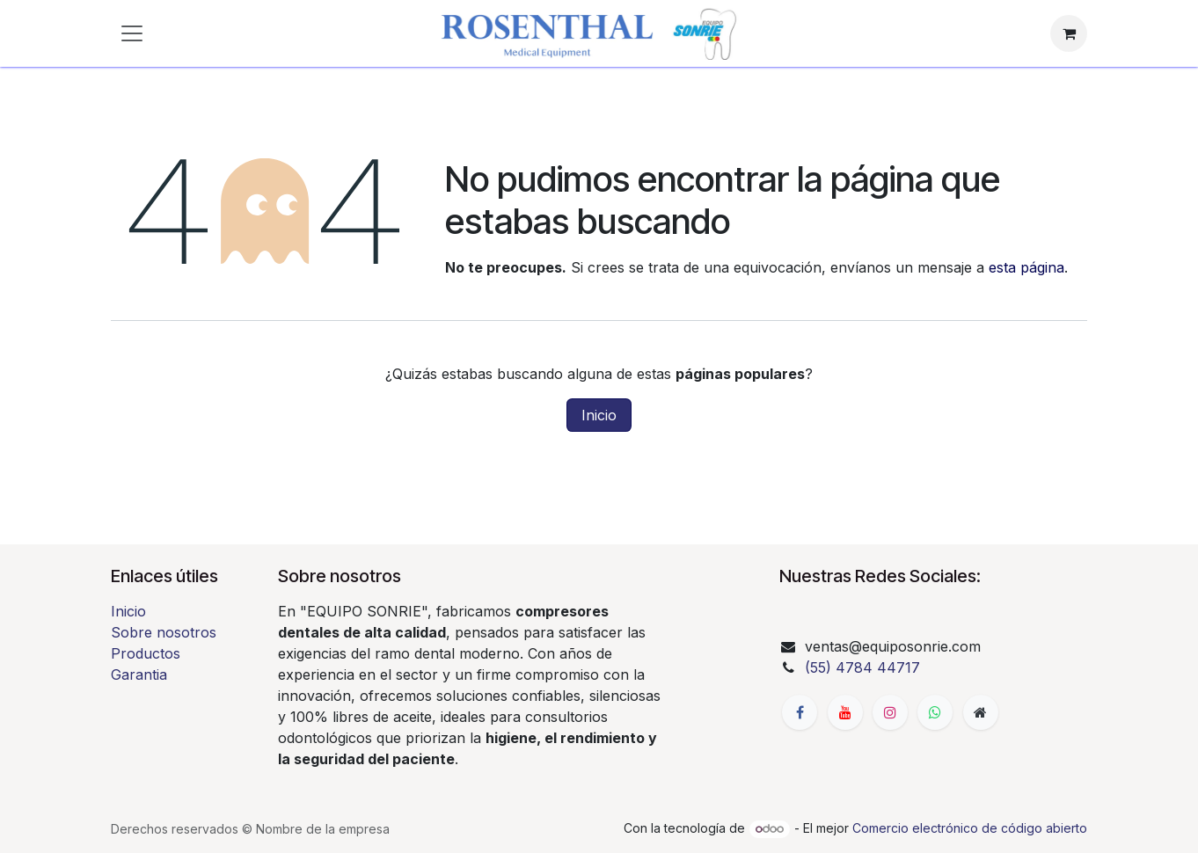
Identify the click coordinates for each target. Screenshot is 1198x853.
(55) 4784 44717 (862, 667)
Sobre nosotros (163, 632)
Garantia (139, 674)
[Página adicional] (980, 712)
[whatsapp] (935, 712)
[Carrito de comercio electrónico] (1068, 33)
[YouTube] (845, 712)
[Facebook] (799, 712)
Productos (145, 653)
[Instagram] (890, 712)
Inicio (599, 415)
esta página (1026, 267)
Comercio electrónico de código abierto (969, 827)
